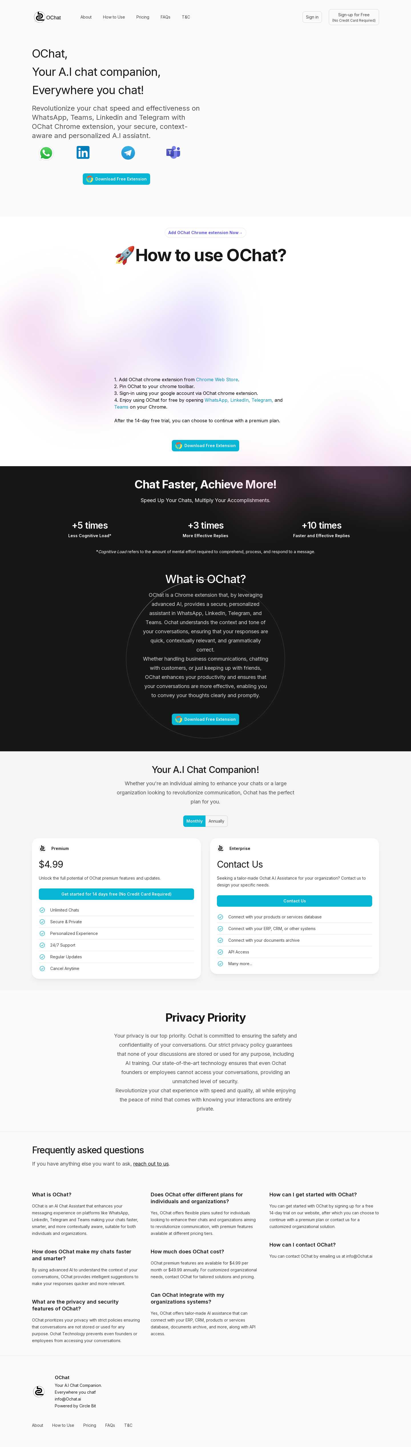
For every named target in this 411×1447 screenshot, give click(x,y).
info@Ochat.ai (68, 1399)
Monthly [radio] (194, 821)
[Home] (47, 17)
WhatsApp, (216, 400)
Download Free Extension (116, 179)
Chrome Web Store (216, 379)
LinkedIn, (240, 400)
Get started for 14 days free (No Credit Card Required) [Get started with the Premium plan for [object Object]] (116, 894)
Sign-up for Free (354, 17)
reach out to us (151, 1164)
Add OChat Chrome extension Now (205, 232)
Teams (121, 407)
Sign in (312, 17)
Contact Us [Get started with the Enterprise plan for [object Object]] (294, 900)
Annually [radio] (216, 821)
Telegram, (262, 400)
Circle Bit (87, 1405)
